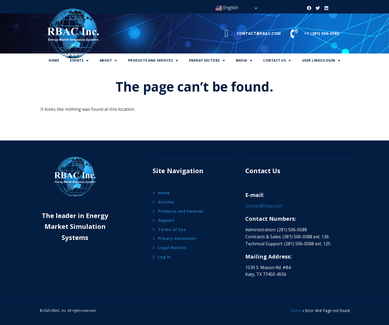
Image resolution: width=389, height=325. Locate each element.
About (108, 60)
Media (244, 60)
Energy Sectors (207, 60)
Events (79, 60)
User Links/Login (321, 60)
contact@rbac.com (263, 206)
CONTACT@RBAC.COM (259, 33)
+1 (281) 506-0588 (321, 33)
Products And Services (153, 60)
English (227, 8)
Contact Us (277, 60)
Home (54, 60)
